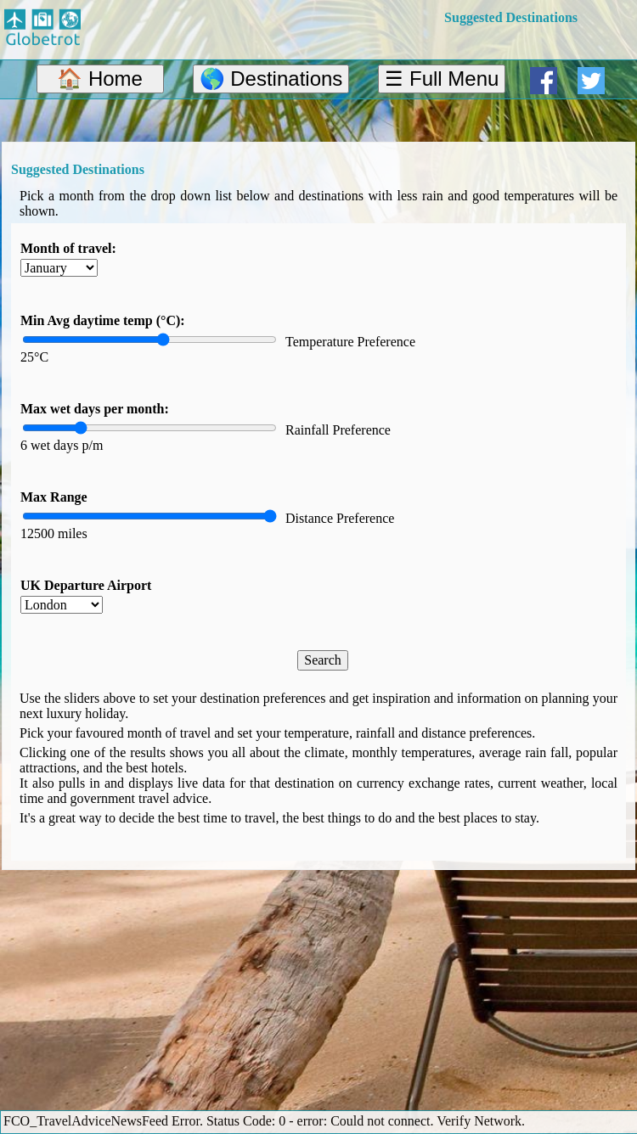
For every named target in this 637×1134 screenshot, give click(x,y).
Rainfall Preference (338, 430)
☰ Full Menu (442, 78)
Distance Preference (339, 518)
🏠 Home (100, 78)
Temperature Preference (350, 341)
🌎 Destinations (271, 78)
